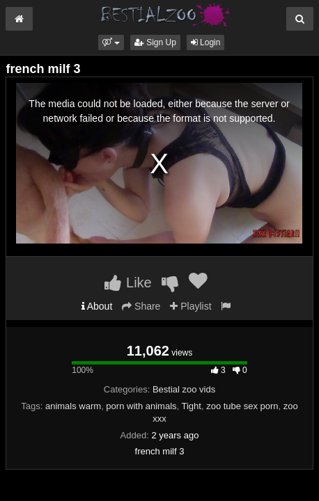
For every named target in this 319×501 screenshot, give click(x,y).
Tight (191, 406)
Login (206, 42)
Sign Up (155, 42)
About (97, 306)
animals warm (73, 406)
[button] (111, 42)
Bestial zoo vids (184, 389)
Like (127, 282)
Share (141, 306)
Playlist (190, 306)
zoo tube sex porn (242, 406)
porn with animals (141, 406)
